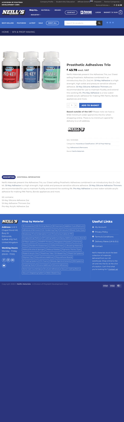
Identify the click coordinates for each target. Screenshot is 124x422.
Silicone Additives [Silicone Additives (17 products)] (44, 265)
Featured (21, 23)
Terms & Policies (103, 5)
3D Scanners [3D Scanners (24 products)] (57, 226)
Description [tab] (9, 177)
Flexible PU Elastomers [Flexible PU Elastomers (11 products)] (38, 246)
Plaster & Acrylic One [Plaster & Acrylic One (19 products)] (31, 253)
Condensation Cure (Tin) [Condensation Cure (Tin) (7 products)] (45, 234)
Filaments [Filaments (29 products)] (77, 242)
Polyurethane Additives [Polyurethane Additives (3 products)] (44, 257)
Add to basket (90, 105)
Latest (32, 23)
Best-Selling (8, 23)
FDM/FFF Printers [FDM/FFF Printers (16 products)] (45, 242)
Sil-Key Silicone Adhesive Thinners (92, 87)
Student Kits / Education (65, 2)
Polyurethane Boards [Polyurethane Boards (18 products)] (64, 257)
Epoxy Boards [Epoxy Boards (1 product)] (80, 238)
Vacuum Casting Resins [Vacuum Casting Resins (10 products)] (71, 269)
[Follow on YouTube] (121, 5)
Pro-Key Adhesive (90, 93)
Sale (41, 23)
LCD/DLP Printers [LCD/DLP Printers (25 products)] (56, 246)
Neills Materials (78, 151)
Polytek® (97, 2)
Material (46, 10)
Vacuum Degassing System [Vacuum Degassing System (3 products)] (33, 273)
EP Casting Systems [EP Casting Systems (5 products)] (50, 238)
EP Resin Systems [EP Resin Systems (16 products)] (29, 242)
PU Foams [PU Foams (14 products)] (44, 261)
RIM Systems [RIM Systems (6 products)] (78, 261)
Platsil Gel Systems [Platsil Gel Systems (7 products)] (75, 253)
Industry (36, 15)
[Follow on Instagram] (116, 5)
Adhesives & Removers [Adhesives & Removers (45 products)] (31, 230)
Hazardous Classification (85, 144)
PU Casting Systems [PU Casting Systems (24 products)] (30, 261)
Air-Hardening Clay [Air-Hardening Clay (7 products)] (49, 230)
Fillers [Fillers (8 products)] (25, 246)
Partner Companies (112, 2)
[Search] (99, 23)
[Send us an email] (118, 5)
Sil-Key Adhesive (102, 80)
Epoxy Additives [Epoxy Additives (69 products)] (66, 238)
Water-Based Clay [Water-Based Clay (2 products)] (53, 273)
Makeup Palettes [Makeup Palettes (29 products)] (53, 249)
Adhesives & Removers (79, 147)
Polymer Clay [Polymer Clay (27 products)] (28, 257)
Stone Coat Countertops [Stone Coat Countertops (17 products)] (32, 269)
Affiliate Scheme (84, 2)
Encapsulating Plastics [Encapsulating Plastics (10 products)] (31, 238)
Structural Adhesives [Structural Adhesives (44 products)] (51, 269)
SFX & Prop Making (23, 32)
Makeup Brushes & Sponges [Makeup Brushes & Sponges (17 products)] (33, 249)
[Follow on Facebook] (114, 5)
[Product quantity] (71, 105)
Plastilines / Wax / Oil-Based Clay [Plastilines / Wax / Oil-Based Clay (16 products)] (53, 253)
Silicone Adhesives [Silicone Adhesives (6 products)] (60, 265)
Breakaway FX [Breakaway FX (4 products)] (28, 234)
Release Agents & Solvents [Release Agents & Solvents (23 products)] (60, 261)
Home (5, 32)
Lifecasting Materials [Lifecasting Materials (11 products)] (74, 246)
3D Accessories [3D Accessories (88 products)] (28, 226)
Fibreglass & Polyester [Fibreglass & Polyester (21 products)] (62, 242)
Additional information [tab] (28, 177)
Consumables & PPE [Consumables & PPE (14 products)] (65, 234)
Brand (58, 10)
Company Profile (46, 2)
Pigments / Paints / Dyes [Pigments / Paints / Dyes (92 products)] (71, 249)
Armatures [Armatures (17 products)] (64, 230)
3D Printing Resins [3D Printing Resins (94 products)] (43, 226)
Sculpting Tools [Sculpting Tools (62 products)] (28, 265)
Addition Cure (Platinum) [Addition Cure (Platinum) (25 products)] (74, 226)
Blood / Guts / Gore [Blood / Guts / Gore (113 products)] (77, 230)
